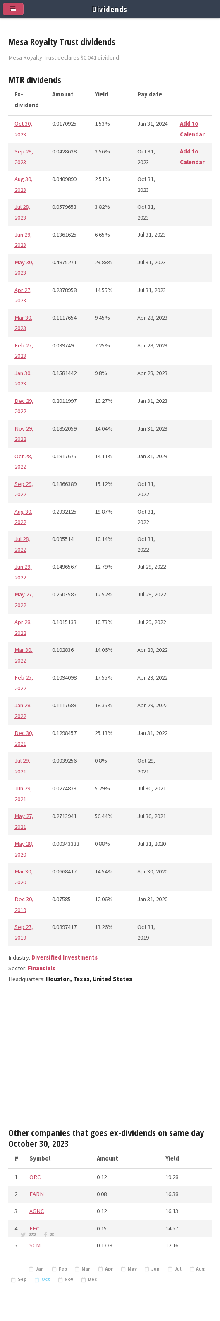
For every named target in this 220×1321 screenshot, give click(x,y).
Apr (109, 1268)
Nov (69, 1279)
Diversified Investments (64, 957)
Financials (41, 968)
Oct (45, 1279)
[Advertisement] (110, 1059)
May (132, 1268)
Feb (63, 1268)
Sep (22, 1279)
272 (32, 1234)
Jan (40, 1268)
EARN (36, 1194)
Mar (85, 1268)
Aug (200, 1268)
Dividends (110, 9)
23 (51, 1234)
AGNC (36, 1211)
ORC (35, 1177)
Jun (155, 1268)
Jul (178, 1268)
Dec (92, 1279)
